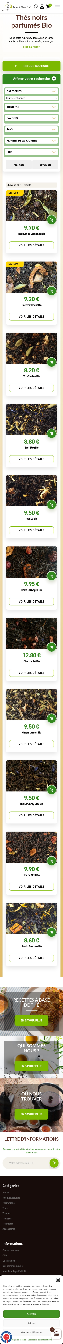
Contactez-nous (11, 1249)
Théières (7, 1217)
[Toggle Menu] (58, 6)
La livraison (9, 1259)
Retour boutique (31, 66)
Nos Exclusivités (11, 1197)
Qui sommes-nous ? (13, 1264)
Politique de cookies (17, 1339)
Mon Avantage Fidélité (14, 1269)
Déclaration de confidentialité (40, 1339)
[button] (58, 1279)
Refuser (32, 1323)
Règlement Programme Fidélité (19, 1274)
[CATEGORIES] (31, 98)
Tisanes (7, 1212)
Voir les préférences (31, 1332)
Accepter (31, 1314)
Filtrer (19, 164)
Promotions (9, 1202)
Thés (5, 1207)
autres (6, 1192)
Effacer (45, 164)
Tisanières (8, 1223)
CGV (5, 1254)
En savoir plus (31, 1020)
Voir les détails (31, 245)
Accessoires (9, 1228)
